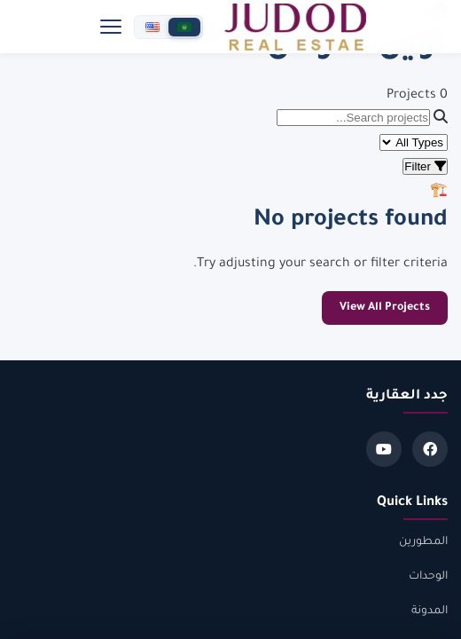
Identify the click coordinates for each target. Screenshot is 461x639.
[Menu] (111, 27)
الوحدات (428, 577)
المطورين (423, 542)
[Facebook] (430, 449)
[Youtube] (384, 449)
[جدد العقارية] (295, 27)
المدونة (429, 611)
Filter (425, 166)
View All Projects (385, 308)
